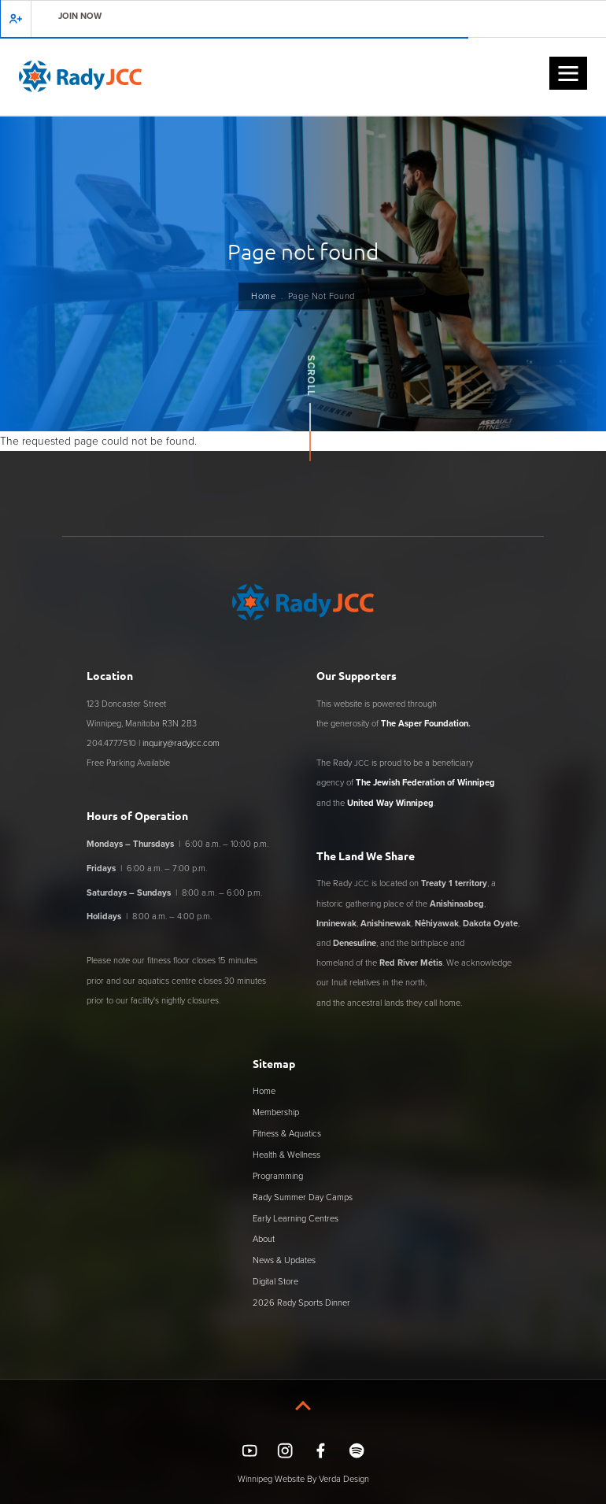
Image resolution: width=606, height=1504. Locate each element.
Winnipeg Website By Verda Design (303, 1479)
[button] (568, 73)
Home (263, 296)
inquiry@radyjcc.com (181, 743)
